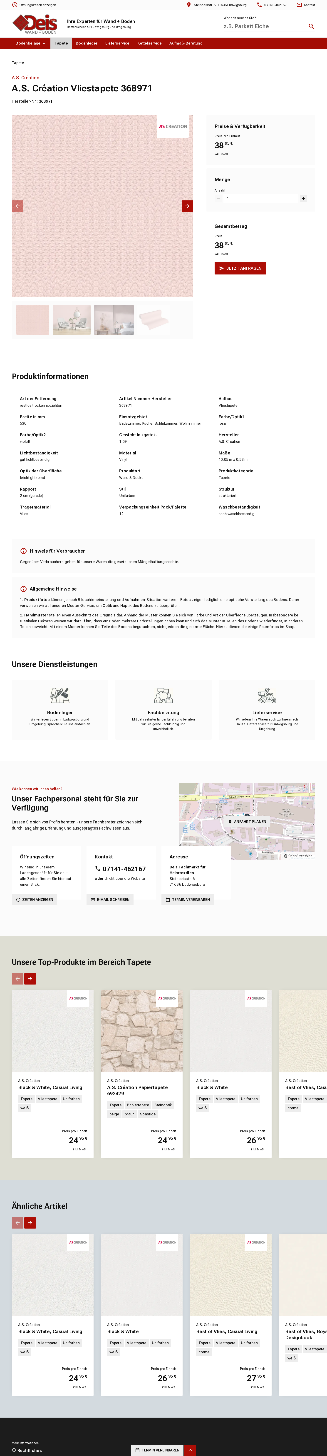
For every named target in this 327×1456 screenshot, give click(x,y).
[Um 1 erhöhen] (303, 198)
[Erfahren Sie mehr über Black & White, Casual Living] (53, 1115)
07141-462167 (124, 869)
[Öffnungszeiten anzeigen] (34, 5)
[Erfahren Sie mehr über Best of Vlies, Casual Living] (231, 1356)
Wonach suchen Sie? (240, 18)
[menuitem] (31, 44)
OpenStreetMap (300, 856)
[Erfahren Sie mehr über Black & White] (231, 1115)
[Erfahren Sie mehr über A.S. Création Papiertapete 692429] (142, 1115)
